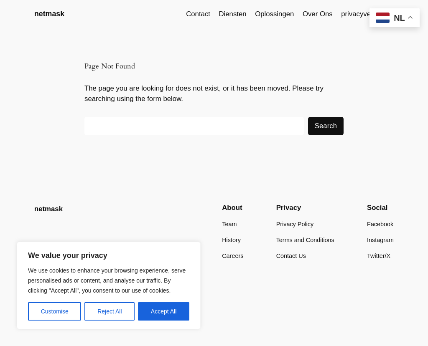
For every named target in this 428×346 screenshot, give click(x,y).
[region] (109, 285)
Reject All (109, 311)
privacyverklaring (367, 14)
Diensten (232, 14)
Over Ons (318, 14)
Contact (198, 14)
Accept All (163, 311)
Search (326, 126)
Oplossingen (274, 14)
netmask (49, 14)
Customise (55, 311)
